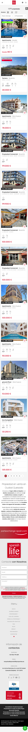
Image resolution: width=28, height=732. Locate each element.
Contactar (13, 634)
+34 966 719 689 (14, 654)
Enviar (14, 593)
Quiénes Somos (13, 611)
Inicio (13, 609)
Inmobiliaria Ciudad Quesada (14, 707)
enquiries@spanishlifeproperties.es (14, 661)
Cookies (10, 722)
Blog (13, 626)
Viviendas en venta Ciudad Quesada (14, 712)
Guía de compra (14, 616)
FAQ (14, 624)
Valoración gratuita (13, 621)
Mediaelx (11, 724)
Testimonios (14, 631)
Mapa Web (15, 722)
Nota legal (20, 721)
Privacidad (3, 722)
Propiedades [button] (13, 614)
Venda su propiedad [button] (13, 619)
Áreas (13, 629)
